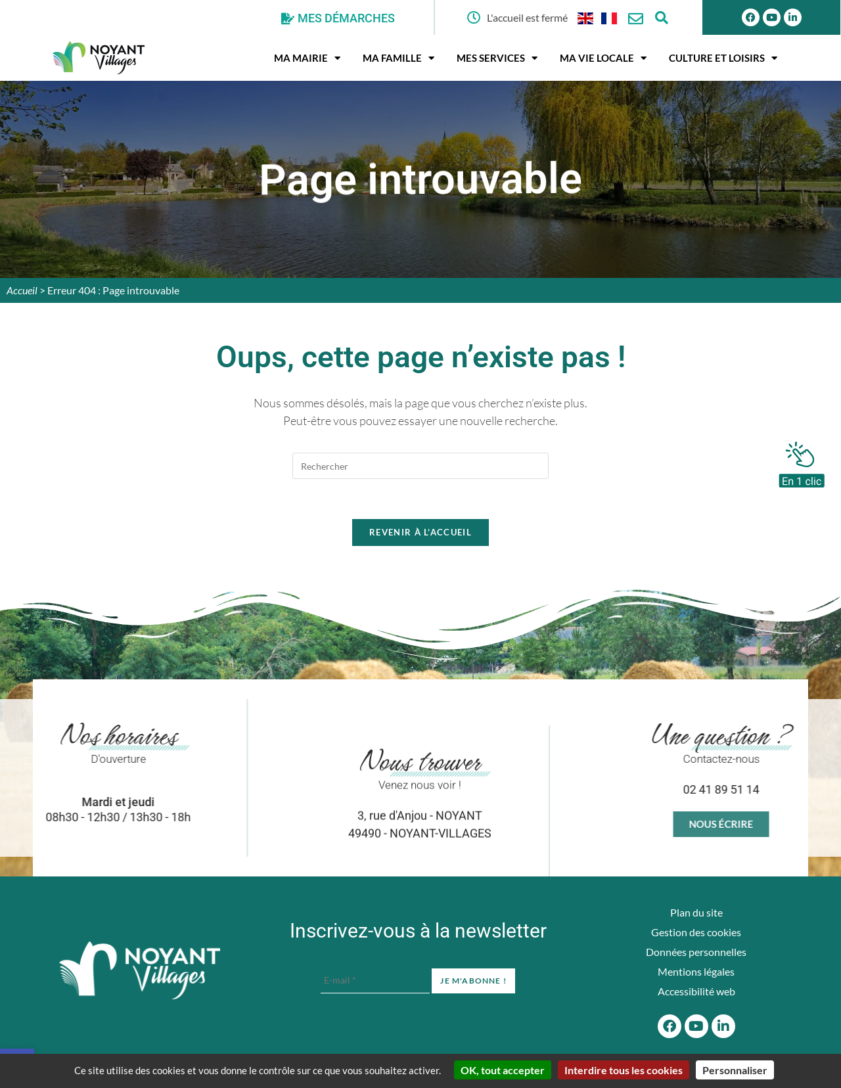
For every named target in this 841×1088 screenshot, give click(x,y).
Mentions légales (696, 971)
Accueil (22, 290)
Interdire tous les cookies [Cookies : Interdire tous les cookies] (623, 1070)
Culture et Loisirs (723, 58)
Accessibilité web (696, 991)
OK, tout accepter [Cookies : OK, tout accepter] (503, 1070)
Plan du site (696, 912)
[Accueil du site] (139, 970)
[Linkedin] (793, 17)
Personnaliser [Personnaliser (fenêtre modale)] (734, 1070)
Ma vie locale (603, 58)
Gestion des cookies (696, 932)
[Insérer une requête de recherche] (420, 466)
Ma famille (398, 58)
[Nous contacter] (635, 18)
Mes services (497, 58)
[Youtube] (772, 17)
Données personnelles (696, 951)
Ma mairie (307, 58)
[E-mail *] (375, 980)
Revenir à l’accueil (420, 532)
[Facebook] (669, 1026)
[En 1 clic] (801, 461)
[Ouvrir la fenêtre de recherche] (662, 17)
